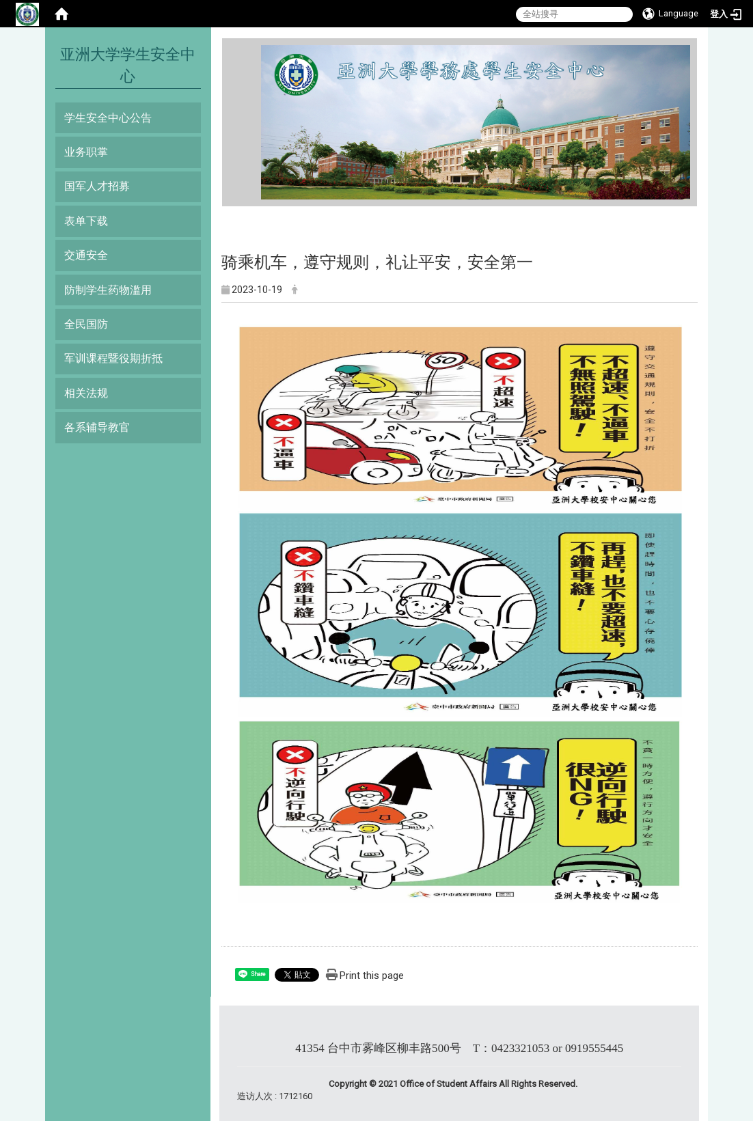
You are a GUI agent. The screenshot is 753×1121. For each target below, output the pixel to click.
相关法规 (86, 393)
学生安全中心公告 (108, 117)
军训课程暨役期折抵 (113, 358)
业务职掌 (86, 152)
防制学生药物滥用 (108, 289)
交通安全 (86, 255)
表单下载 (86, 220)
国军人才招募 (97, 186)
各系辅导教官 (97, 427)
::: (256, 51)
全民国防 (86, 324)
